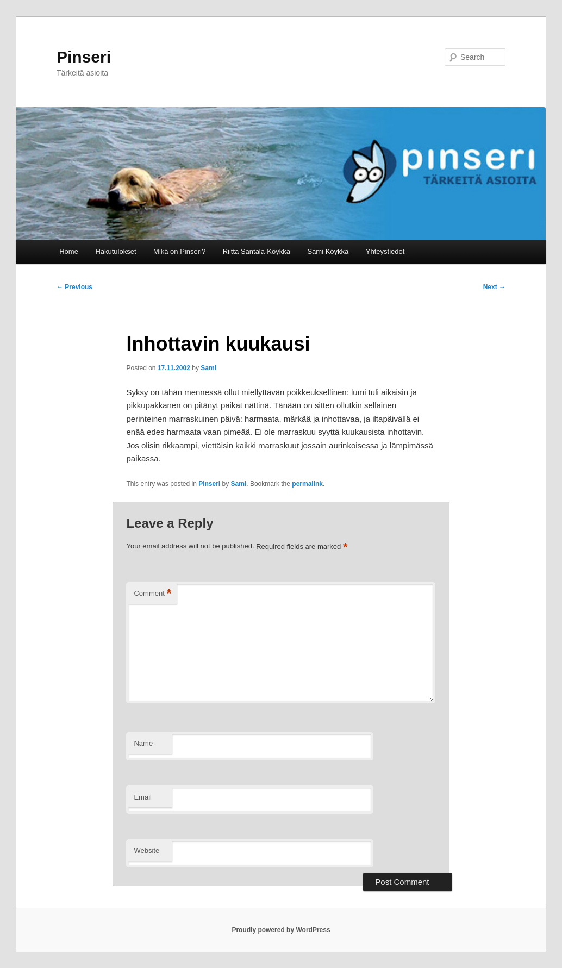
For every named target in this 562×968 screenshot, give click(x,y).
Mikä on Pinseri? (179, 251)
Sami (208, 368)
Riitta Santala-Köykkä (256, 251)
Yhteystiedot (385, 251)
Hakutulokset (115, 251)
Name (143, 743)
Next (494, 287)
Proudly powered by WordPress (281, 930)
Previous (74, 287)
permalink (307, 484)
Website (146, 850)
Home (68, 251)
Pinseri (84, 57)
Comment (152, 594)
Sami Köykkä (327, 251)
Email (143, 797)
